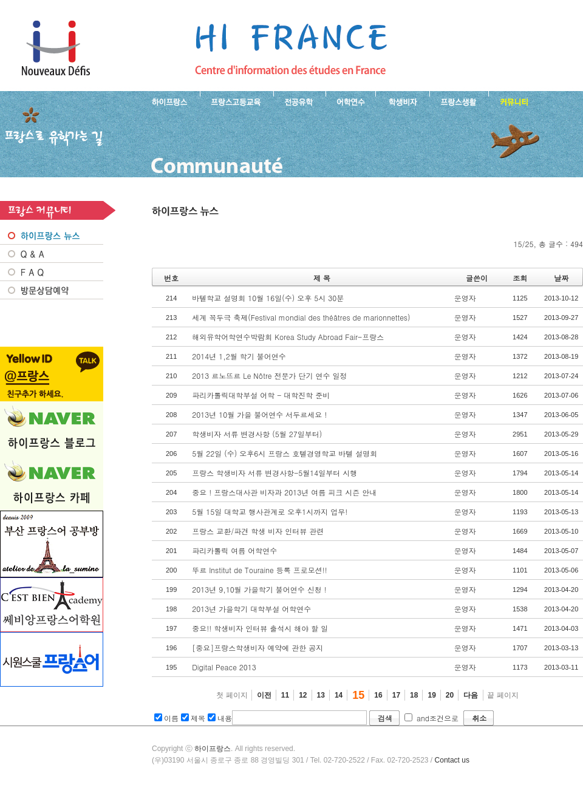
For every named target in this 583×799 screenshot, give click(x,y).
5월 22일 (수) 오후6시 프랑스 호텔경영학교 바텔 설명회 (284, 453)
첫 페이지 (231, 695)
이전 (264, 695)
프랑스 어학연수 (350, 100)
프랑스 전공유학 (299, 100)
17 (396, 695)
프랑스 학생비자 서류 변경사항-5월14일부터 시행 (274, 472)
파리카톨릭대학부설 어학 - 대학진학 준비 (261, 395)
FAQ (51, 272)
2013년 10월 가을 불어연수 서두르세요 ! (259, 414)
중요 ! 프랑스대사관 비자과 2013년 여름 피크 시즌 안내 (284, 492)
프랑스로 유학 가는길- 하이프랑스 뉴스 (291, 48)
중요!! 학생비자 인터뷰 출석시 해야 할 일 (260, 628)
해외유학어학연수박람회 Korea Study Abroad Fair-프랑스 (288, 337)
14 (339, 695)
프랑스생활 (458, 100)
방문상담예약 (51, 290)
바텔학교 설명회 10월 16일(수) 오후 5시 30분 (268, 298)
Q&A (51, 254)
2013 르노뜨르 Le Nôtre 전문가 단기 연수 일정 (269, 375)
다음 (470, 695)
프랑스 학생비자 (402, 100)
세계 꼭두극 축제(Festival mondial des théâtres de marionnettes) (301, 317)
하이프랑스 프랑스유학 (55, 48)
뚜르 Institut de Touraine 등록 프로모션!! (259, 570)
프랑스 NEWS (51, 235)
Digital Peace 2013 (224, 667)
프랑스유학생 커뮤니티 (512, 100)
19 (431, 695)
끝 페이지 (502, 695)
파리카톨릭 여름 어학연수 (234, 550)
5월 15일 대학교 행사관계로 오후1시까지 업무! (269, 511)
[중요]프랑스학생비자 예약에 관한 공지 (257, 647)
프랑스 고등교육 (236, 100)
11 (285, 695)
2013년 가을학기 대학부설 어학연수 (251, 609)
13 (321, 695)
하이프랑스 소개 (167, 100)
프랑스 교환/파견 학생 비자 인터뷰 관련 (258, 531)
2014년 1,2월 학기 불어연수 (239, 356)
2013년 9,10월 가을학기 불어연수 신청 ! (259, 589)
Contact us (452, 760)
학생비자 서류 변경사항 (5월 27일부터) (257, 434)
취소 (479, 718)
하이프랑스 (212, 748)
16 (378, 695)
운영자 (465, 298)
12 (303, 695)
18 (414, 695)
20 (450, 695)
